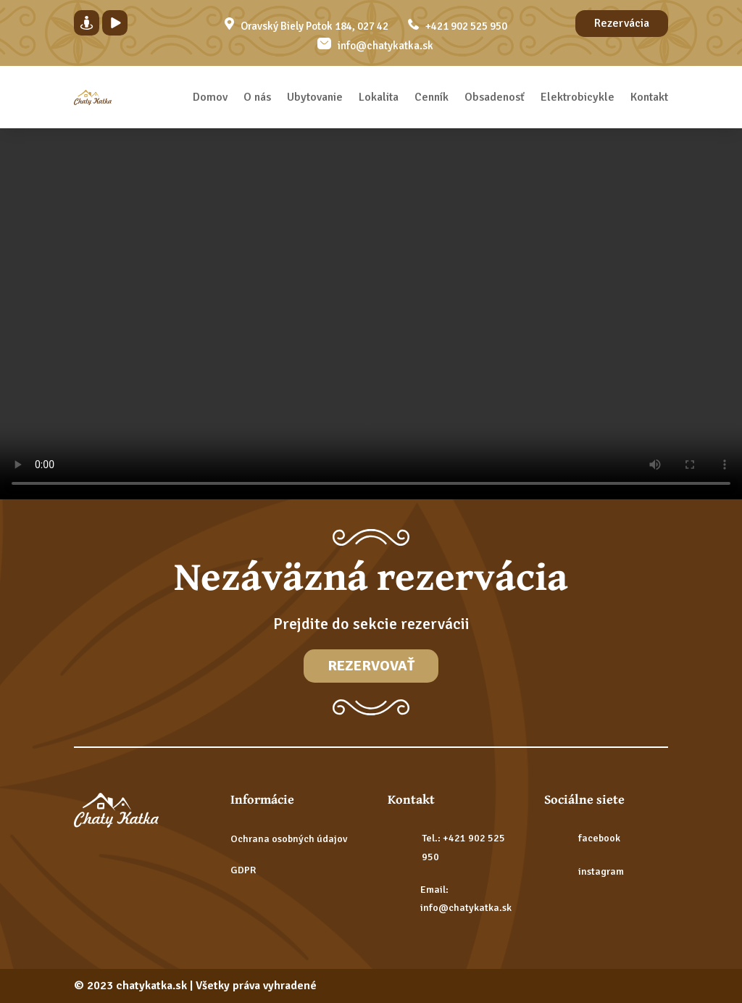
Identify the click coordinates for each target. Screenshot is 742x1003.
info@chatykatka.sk (385, 45)
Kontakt (649, 97)
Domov (210, 97)
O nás (257, 97)
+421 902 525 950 (466, 26)
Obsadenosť (494, 97)
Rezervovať (371, 666)
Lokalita (379, 97)
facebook (599, 838)
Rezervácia (621, 23)
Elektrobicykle (577, 97)
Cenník (431, 97)
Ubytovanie (315, 97)
